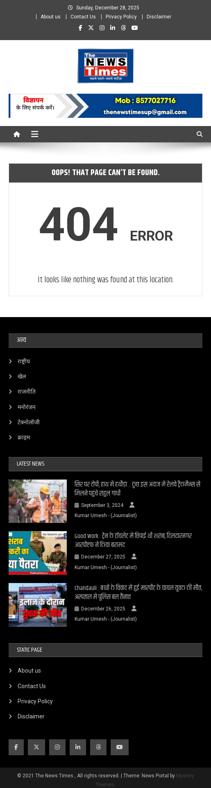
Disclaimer (159, 17)
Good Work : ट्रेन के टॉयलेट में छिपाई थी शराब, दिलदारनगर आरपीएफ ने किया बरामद (133, 541)
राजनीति (27, 391)
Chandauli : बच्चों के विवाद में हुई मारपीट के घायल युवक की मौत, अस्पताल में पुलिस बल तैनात (138, 593)
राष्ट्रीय (24, 361)
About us (51, 17)
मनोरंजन (27, 407)
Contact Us (83, 17)
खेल (22, 376)
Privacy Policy (121, 17)
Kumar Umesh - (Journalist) (106, 515)
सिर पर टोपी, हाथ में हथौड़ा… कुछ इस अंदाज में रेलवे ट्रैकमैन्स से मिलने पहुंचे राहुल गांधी (137, 489)
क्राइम (24, 437)
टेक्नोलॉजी (29, 422)
